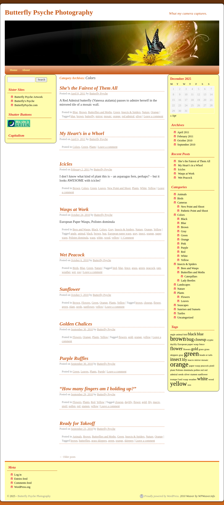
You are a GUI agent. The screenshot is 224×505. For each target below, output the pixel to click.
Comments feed (23, 482)
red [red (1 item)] (202, 370)
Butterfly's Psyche (24, 101)
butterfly (89, 116)
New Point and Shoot (118, 188)
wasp (92, 237)
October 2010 (185, 140)
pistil (64, 406)
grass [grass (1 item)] (201, 349)
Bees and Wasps (81, 229)
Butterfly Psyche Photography (49, 12)
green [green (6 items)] (191, 353)
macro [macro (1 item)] (191, 360)
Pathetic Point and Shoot (194, 210)
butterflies (84, 440)
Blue (75, 112)
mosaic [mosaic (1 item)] (204, 360)
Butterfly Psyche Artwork (29, 97)
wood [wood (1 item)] (211, 379)
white (100, 237)
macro (156, 402)
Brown (83, 112)
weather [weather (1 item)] (193, 379)
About (26, 70)
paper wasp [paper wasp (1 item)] (194, 365)
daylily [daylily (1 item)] (173, 344)
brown (80, 116)
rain (158, 268)
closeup (148, 302)
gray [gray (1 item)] (181, 355)
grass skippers (99, 440)
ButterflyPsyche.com (26, 105)
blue (72, 116)
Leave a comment (153, 116)
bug (104, 233)
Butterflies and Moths (100, 112)
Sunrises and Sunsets (189, 309)
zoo (79, 272)
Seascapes (183, 305)
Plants (92, 146)
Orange (155, 112)
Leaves (102, 188)
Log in (18, 474)
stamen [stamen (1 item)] (193, 374)
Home (13, 70)
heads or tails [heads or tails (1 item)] (206, 355)
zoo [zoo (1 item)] (189, 385)
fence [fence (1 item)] (201, 344)
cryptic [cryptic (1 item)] (210, 340)
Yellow (152, 188)
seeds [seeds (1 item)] (181, 374)
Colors (76, 146)
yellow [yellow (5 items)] (178, 383)
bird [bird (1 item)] (185, 334)
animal (81, 233)
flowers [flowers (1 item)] (186, 349)
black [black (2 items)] (192, 334)
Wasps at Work (74, 209)
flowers (123, 337)
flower (157, 302)
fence (127, 268)
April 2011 (183, 132)
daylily (128, 402)
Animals (77, 436)
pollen (72, 406)
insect (142, 233)
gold (130, 337)
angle (73, 233)
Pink (183, 243)
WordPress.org (22, 487)
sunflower (88, 306)
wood (107, 237)
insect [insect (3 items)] (175, 359)
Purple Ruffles (74, 358)
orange (116, 116)
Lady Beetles (188, 280)
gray (135, 233)
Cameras (182, 202)
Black (95, 229)
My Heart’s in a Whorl (82, 133)
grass (134, 268)
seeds (79, 306)
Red (93, 402)
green (142, 268)
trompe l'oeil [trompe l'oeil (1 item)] (176, 379)
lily (149, 402)
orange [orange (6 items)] (179, 364)
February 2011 (185, 136)
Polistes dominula (79, 237)
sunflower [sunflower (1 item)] (203, 374)
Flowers (85, 302)
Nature (145, 112)
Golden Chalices (76, 324)
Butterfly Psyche (98, 93)
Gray (110, 229)
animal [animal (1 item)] (179, 334)
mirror (99, 116)
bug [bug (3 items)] (190, 339)
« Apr (173, 115)
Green (116, 112)
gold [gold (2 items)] (194, 349)
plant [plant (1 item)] (172, 370)
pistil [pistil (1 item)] (211, 365)
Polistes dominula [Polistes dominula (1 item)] (184, 370)
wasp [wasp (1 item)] (185, 379)
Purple (101, 371)
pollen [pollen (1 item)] (197, 370)
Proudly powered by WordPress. (161, 496)
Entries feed (21, 478)
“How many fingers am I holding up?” (98, 388)
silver (139, 116)
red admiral (128, 116)
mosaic (108, 116)
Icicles (66, 164)
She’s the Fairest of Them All (88, 88)
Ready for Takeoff (77, 423)
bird (114, 268)
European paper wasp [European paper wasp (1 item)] (188, 344)
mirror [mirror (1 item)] (198, 360)
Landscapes (183, 284)
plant (72, 306)
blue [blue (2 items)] (200, 334)
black (90, 233)
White (143, 188)
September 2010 (186, 144)
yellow (115, 237)
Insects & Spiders (131, 112)
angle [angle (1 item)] (172, 334)
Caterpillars (191, 276)
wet (74, 272)
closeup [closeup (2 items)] (200, 339)
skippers (128, 440)
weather (66, 272)
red (78, 406)
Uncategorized (185, 317)
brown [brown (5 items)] (178, 338)
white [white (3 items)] (202, 378)
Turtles (181, 313)
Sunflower (70, 289)
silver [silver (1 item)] (187, 374)
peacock (150, 268)
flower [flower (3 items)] (176, 348)
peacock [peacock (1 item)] (205, 365)
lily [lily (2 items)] (184, 359)
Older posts (68, 456)
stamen (85, 406)
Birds (75, 268)
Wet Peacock (72, 255)
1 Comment (127, 237)
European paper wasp (119, 233)
